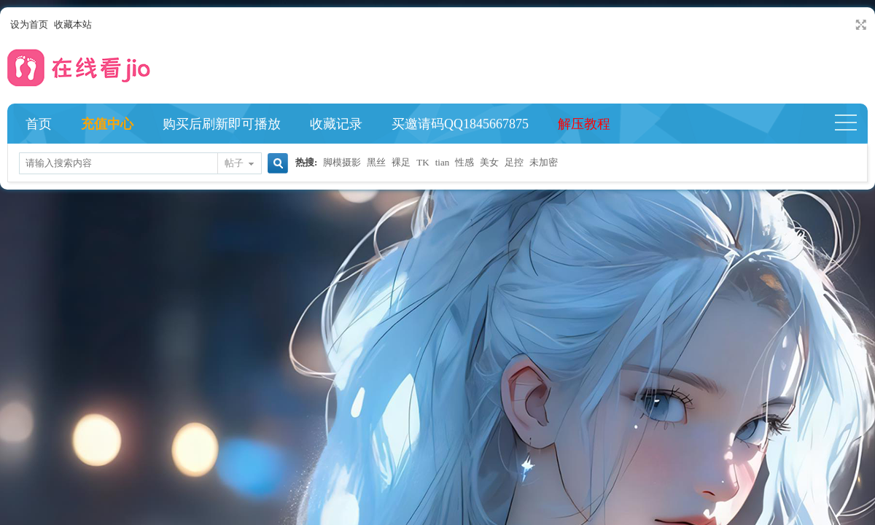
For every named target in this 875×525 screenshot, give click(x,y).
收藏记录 (336, 124)
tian (442, 162)
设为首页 (29, 24)
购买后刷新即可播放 (222, 124)
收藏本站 (73, 24)
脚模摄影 (342, 162)
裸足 (401, 162)
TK (422, 162)
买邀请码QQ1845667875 (460, 124)
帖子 (234, 163)
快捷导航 (852, 124)
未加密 (543, 162)
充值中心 (107, 124)
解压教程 (584, 124)
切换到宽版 (859, 24)
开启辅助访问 (847, 24)
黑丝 (376, 162)
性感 (464, 162)
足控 (514, 162)
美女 (489, 162)
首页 (39, 124)
